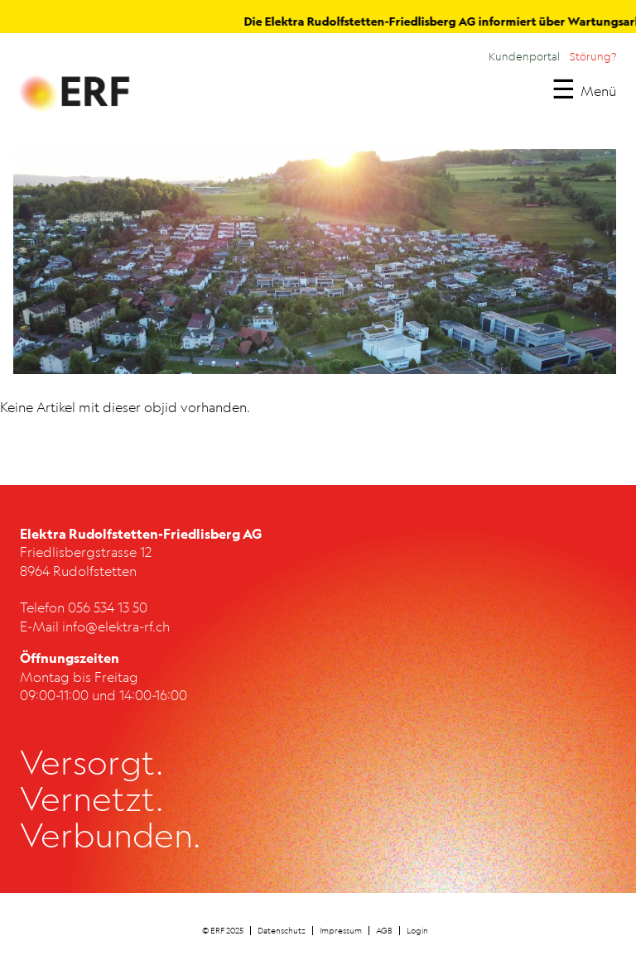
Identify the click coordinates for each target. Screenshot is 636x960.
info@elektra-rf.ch (116, 626)
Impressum (341, 930)
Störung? (593, 56)
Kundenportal (524, 56)
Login (417, 930)
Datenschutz (282, 930)
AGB (384, 930)
